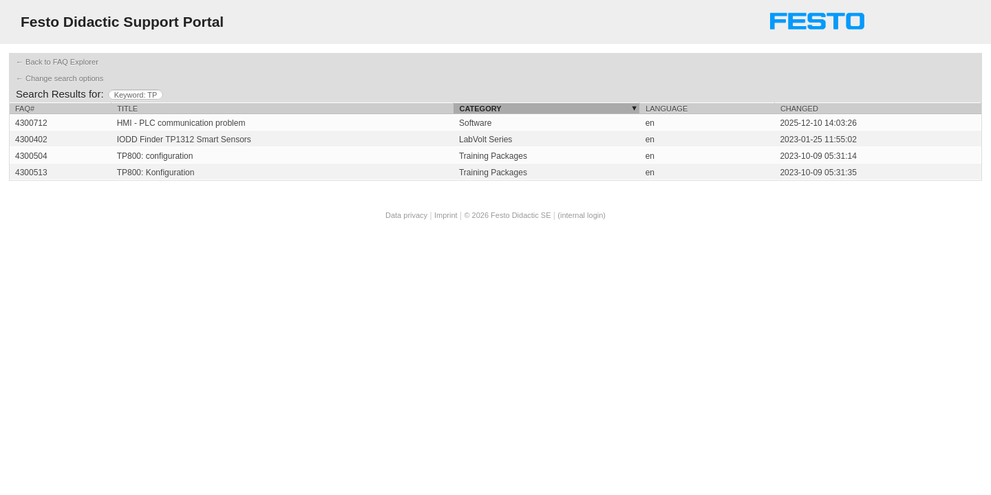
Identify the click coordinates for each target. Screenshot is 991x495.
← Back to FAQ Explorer (57, 62)
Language (667, 108)
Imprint (446, 215)
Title (127, 108)
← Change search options (59, 78)
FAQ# (24, 108)
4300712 (31, 123)
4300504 (31, 156)
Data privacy (406, 215)
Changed (799, 108)
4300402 (31, 139)
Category (480, 108)
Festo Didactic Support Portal (122, 22)
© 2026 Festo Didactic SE (507, 215)
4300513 (31, 172)
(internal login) (581, 215)
